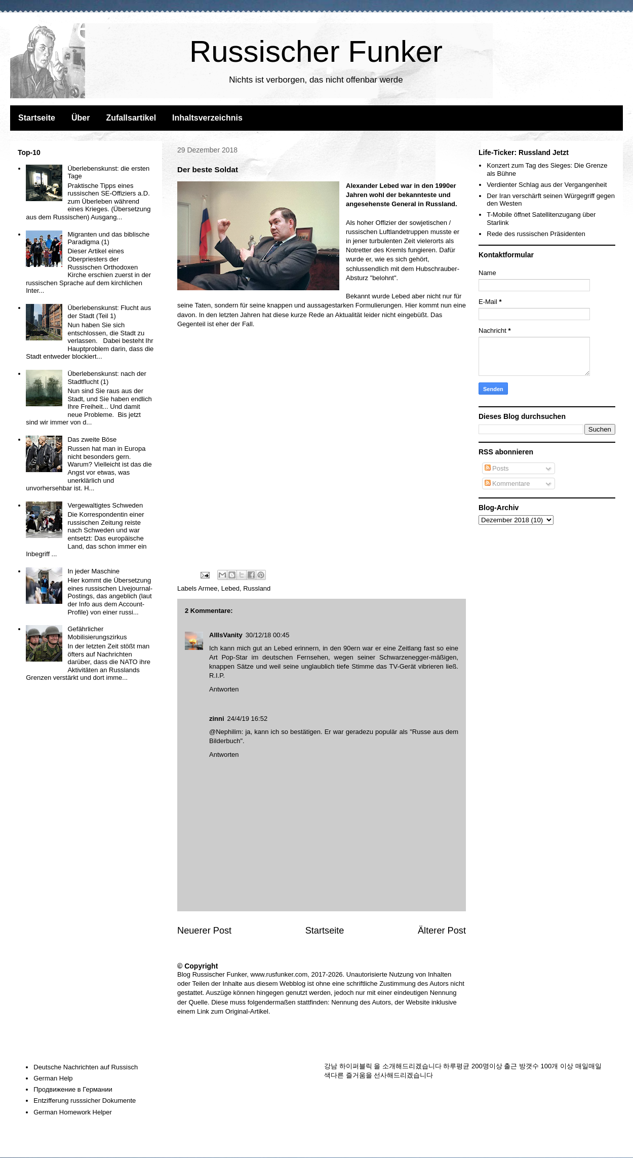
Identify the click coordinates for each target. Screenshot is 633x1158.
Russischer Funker (316, 51)
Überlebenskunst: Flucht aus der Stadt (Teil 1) (109, 312)
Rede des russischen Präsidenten (536, 234)
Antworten (224, 689)
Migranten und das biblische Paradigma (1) (108, 238)
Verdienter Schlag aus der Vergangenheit (547, 184)
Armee (207, 588)
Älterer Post (442, 930)
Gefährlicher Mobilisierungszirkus (97, 633)
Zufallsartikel (131, 117)
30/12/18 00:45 (268, 635)
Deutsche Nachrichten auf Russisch (85, 1067)
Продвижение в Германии (72, 1089)
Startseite (36, 117)
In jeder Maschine (93, 571)
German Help (52, 1078)
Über (80, 117)
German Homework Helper (72, 1112)
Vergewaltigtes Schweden (105, 505)
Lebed (400, 296)
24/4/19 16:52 (247, 718)
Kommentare (507, 483)
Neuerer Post (204, 930)
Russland (256, 588)
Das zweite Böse (91, 439)
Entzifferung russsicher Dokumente (84, 1100)
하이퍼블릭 (355, 1066)
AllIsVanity (226, 635)
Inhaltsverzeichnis (207, 117)
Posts (497, 468)
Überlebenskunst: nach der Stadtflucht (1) (106, 377)
